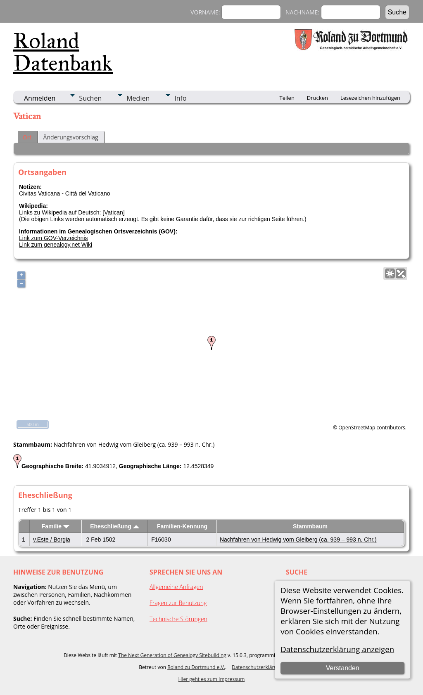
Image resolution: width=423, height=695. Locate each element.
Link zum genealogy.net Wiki (55, 244)
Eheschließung (114, 526)
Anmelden (39, 98)
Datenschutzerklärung (257, 667)
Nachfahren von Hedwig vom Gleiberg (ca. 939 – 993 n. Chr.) (298, 539)
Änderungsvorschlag (70, 137)
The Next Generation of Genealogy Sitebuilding (172, 655)
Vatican (113, 212)
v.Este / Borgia (51, 539)
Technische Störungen (178, 619)
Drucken (317, 97)
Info (180, 98)
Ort (27, 137)
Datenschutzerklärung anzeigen (337, 649)
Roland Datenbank (63, 52)
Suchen (90, 98)
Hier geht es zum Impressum (211, 679)
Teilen (287, 97)
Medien (138, 98)
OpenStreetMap (356, 427)
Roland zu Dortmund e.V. (196, 667)
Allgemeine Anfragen (176, 587)
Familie (55, 526)
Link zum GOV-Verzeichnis (53, 238)
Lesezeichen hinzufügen (370, 97)
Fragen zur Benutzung (178, 603)
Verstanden (342, 667)
